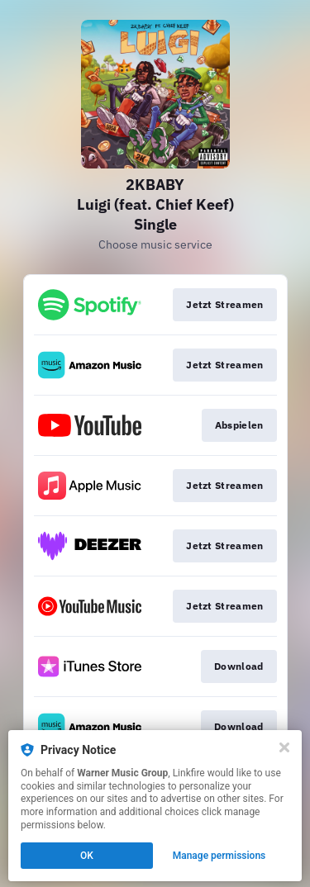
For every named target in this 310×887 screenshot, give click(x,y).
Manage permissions (219, 855)
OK (86, 855)
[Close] (284, 747)
